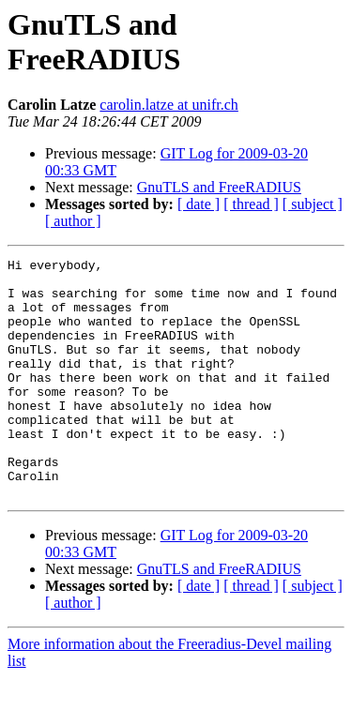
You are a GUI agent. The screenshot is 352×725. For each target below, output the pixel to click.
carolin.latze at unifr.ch (168, 105)
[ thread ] (251, 204)
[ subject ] (313, 204)
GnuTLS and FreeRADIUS (219, 187)
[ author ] (73, 221)
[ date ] (198, 204)
